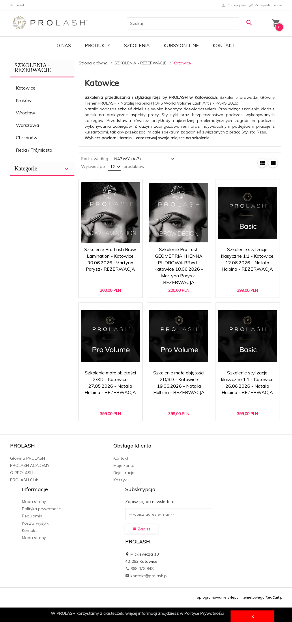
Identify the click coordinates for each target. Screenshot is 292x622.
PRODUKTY (97, 45)
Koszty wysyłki (35, 523)
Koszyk (120, 479)
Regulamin (32, 516)
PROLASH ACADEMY (30, 465)
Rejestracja (123, 472)
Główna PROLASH (27, 458)
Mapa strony (34, 501)
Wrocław (25, 113)
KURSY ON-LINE (181, 45)
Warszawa (27, 125)
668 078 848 (139, 568)
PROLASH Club (24, 479)
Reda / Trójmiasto (34, 150)
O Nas (64, 45)
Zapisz (141, 529)
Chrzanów (27, 137)
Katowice (25, 88)
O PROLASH (21, 472)
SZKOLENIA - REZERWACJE (32, 67)
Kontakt (224, 45)
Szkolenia (137, 45)
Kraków (24, 100)
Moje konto (123, 465)
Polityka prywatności (41, 508)
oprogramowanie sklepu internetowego (231, 597)
